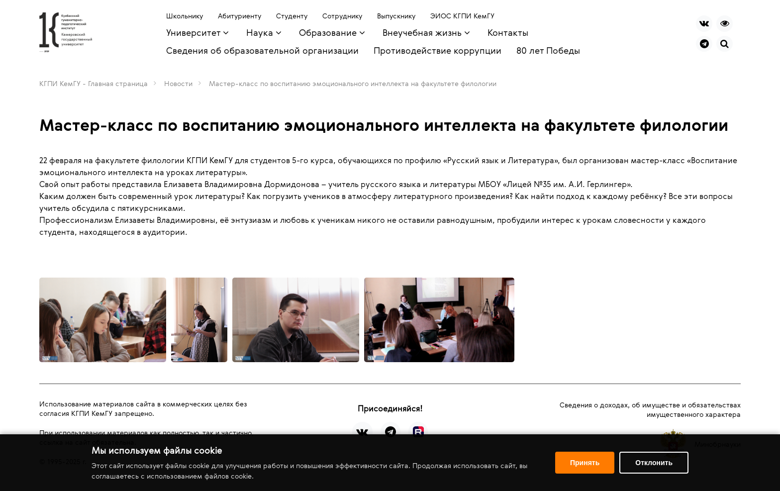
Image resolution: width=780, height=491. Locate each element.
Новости (178, 83)
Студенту (291, 15)
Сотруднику (342, 15)
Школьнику (184, 15)
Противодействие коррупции (437, 50)
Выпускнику (396, 15)
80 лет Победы (548, 50)
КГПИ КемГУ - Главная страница (93, 83)
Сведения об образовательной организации (262, 50)
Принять (584, 463)
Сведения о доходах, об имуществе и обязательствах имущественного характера (650, 409)
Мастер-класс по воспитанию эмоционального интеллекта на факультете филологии (352, 83)
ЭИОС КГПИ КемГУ (462, 15)
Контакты (508, 32)
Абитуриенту (239, 15)
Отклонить (654, 463)
